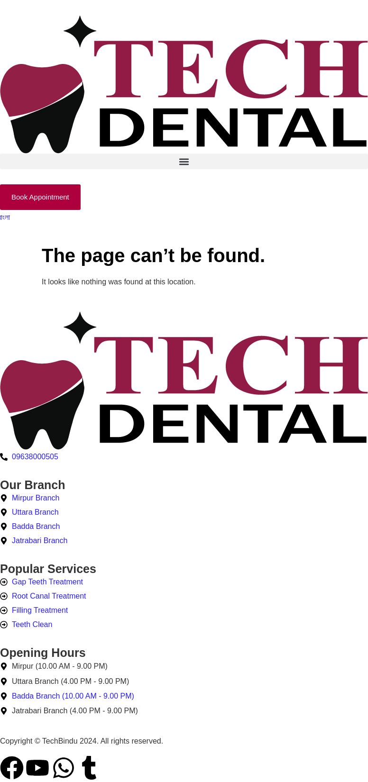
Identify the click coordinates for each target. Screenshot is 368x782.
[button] (184, 161)
